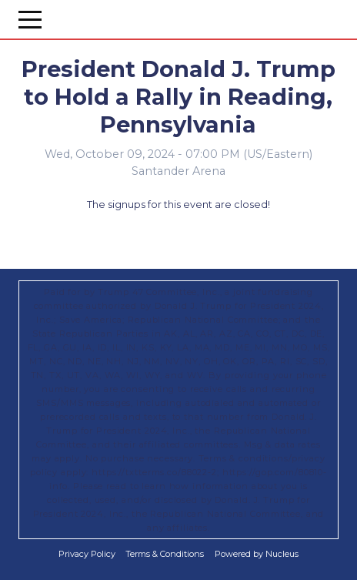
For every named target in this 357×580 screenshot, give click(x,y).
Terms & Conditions (164, 553)
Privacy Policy (86, 553)
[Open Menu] (30, 19)
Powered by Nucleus (257, 553)
